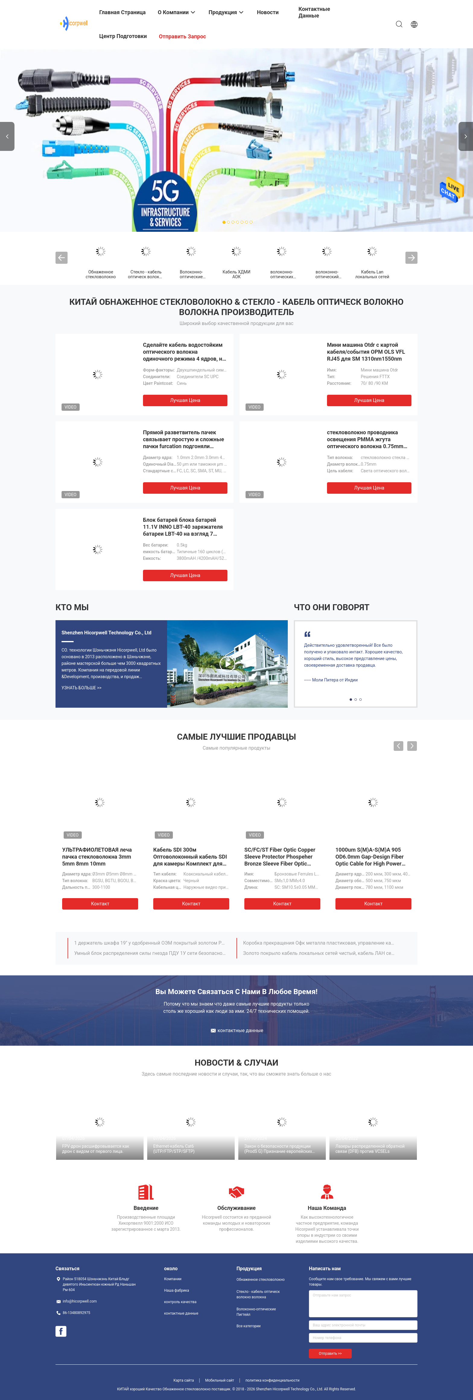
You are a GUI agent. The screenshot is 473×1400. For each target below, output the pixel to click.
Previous (7, 136)
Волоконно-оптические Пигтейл (191, 276)
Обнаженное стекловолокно (101, 274)
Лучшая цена (185, 400)
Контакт (100, 904)
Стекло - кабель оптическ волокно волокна (146, 276)
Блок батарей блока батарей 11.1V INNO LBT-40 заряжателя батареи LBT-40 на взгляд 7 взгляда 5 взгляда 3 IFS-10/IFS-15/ (183, 534)
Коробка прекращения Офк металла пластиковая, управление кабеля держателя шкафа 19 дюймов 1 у (319, 943)
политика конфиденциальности (273, 1380)
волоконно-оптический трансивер (327, 276)
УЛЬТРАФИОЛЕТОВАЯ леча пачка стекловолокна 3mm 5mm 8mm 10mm (97, 857)
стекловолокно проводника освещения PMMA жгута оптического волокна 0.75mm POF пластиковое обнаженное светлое (366, 446)
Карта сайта (183, 1380)
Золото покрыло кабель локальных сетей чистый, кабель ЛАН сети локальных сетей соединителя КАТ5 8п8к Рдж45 (319, 953)
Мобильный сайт (219, 1380)
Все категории (249, 1326)
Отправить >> (330, 1353)
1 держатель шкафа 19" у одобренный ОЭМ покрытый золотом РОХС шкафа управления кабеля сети (150, 943)
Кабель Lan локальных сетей (372, 274)
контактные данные (181, 1313)
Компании (173, 1279)
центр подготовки (123, 36)
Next (466, 136)
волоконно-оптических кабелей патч (281, 276)
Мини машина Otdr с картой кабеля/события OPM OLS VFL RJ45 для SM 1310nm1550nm (366, 352)
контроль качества (180, 1302)
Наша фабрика (176, 1290)
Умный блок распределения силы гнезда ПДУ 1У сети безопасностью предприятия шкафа (150, 953)
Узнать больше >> (81, 687)
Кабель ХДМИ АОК (237, 274)
